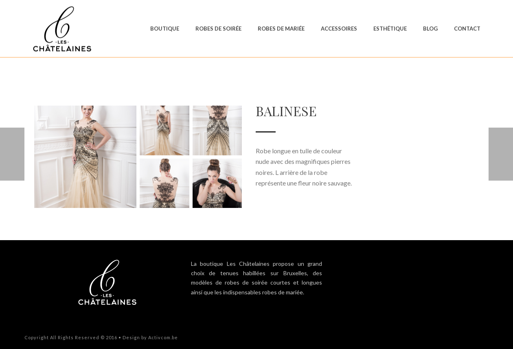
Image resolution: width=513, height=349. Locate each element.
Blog (430, 28)
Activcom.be (163, 337)
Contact (467, 28)
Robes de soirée (218, 28)
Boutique (164, 28)
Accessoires (339, 28)
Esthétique (390, 28)
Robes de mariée (281, 28)
